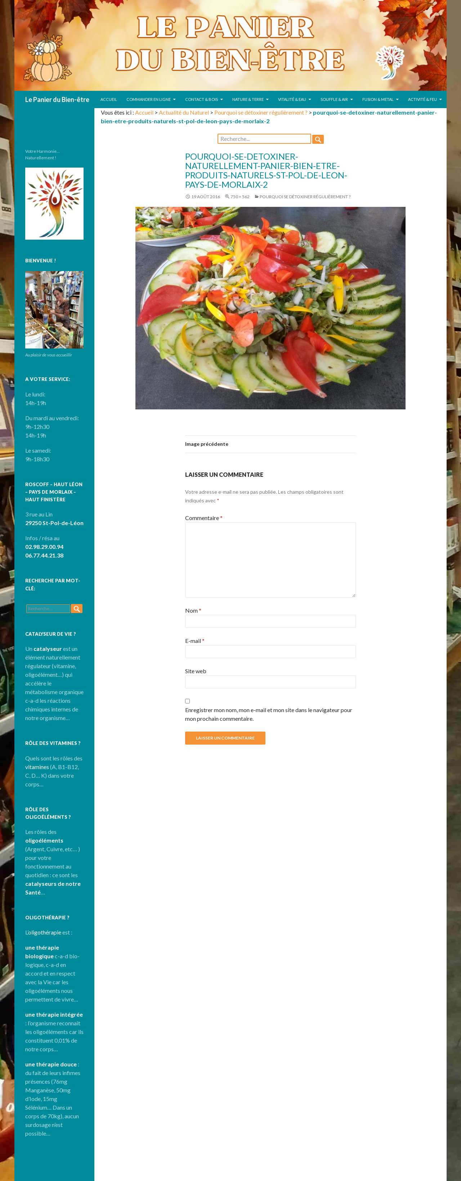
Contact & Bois (201, 99)
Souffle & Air (334, 99)
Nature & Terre (248, 99)
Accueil (108, 99)
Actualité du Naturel (184, 112)
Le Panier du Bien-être (57, 99)
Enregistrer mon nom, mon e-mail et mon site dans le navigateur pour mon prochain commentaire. (268, 714)
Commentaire (204, 517)
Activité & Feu (422, 99)
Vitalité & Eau (292, 99)
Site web (195, 670)
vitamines (37, 766)
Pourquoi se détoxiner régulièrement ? (261, 112)
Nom (193, 610)
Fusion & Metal (378, 99)
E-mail (195, 640)
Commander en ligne (148, 99)
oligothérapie (44, 932)
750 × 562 (240, 196)
